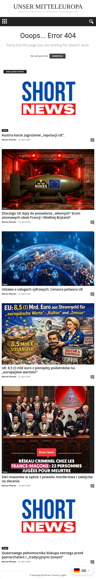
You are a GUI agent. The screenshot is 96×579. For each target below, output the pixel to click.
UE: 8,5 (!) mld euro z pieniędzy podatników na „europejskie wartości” (38, 370)
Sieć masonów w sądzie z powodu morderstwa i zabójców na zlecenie (47, 479)
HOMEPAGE (57, 56)
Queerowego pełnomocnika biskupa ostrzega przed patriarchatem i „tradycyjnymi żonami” (42, 555)
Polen (5, 130)
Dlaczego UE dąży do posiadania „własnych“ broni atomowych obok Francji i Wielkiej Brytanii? (41, 215)
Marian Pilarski (9, 139)
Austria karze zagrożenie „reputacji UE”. (33, 135)
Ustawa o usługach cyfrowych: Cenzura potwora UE (42, 289)
